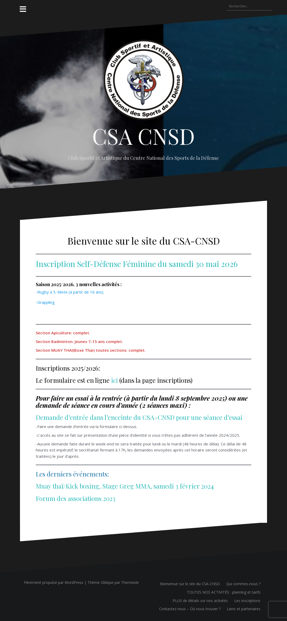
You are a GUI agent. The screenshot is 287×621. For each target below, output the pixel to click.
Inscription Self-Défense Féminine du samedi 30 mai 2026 (137, 264)
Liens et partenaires (243, 608)
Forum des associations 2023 (75, 498)
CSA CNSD (143, 135)
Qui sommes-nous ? (243, 583)
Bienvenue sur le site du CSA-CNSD (190, 583)
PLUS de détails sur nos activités (200, 600)
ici (114, 380)
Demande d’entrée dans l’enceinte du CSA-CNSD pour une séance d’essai (139, 417)
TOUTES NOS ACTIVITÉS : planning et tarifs (223, 592)
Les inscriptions (247, 600)
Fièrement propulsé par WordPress (53, 582)
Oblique (107, 582)
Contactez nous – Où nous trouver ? (190, 608)
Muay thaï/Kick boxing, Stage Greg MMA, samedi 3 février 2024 (125, 486)
